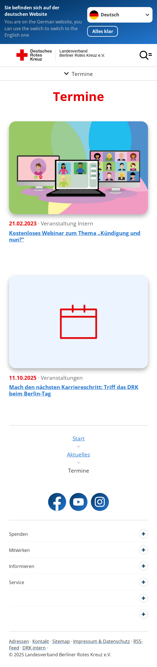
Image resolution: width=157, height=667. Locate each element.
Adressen (19, 641)
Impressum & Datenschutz (101, 641)
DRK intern (34, 648)
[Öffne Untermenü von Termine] (78, 73)
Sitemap (61, 641)
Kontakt (40, 641)
